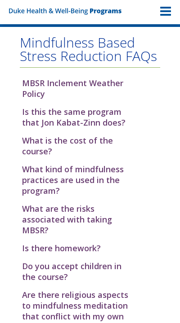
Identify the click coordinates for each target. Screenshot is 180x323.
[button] (90, 88)
